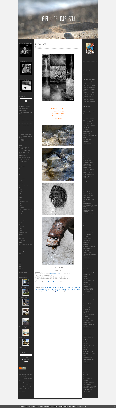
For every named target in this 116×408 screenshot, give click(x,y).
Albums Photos (23, 277)
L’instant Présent (22, 110)
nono (84, 201)
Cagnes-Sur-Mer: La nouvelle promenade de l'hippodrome (25, 327)
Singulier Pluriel (86, 219)
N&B (20, 215)
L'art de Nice (85, 154)
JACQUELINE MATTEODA (88, 280)
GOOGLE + (21, 132)
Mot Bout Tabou (86, 197)
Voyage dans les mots (87, 389)
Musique (21, 213)
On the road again (87, 203)
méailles (73, 289)
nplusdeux (85, 349)
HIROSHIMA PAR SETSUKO (25, 157)
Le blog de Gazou (86, 297)
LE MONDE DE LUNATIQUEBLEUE (87, 312)
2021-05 (20, 262)
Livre (20, 203)
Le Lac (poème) (86, 70)
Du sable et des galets (87, 143)
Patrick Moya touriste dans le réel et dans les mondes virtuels (90, 206)
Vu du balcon (86, 225)
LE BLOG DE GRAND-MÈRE (89, 299)
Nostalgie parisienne (87, 74)
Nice (20, 218)
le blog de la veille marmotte (88, 172)
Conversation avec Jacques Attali (90, 135)
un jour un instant (22, 240)
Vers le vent (85, 380)
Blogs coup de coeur (23, 178)
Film (20, 193)
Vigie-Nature (85, 223)
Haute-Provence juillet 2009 (50, 288)
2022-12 (20, 253)
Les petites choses (87, 322)
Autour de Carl (86, 127)
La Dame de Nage (87, 160)
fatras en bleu (86, 270)
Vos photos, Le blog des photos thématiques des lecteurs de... (89, 387)
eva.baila (85, 145)
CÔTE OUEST (86, 257)
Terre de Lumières (87, 113)
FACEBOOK (21, 127)
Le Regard (85, 316)
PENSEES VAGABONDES (88, 359)
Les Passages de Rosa (88, 320)
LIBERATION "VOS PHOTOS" (25, 134)
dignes (42, 291)
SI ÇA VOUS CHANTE (87, 368)
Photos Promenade (87, 363)
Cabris (20, 347)
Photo (20, 224)
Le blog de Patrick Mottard (88, 174)
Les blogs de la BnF (87, 181)
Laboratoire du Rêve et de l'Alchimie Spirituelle (88, 165)
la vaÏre (37, 291)
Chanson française (87, 252)
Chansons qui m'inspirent (24, 185)
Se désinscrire (25, 359)
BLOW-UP (85, 129)
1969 (20, 168)
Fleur (20, 195)
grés (78, 289)
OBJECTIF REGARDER (88, 351)
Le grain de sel (86, 305)
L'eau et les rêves (86, 68)
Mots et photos (22, 211)
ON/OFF (85, 355)
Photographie (21, 226)
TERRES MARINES (23, 155)
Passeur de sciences (87, 357)
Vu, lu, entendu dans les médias (25, 244)
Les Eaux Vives (86, 318)
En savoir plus (83, 406)
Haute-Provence (55, 274)
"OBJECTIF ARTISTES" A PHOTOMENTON (24, 148)
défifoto (20, 189)
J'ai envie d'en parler (87, 150)
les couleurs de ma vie (87, 183)
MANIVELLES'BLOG (87, 335)
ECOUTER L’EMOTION (88, 264)
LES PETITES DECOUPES (88, 324)
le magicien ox (86, 179)
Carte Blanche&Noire (23, 108)
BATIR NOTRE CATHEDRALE (25, 150)
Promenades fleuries (23, 232)
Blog (20, 176)
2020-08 (20, 268)
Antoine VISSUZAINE (87, 123)
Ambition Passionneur (87, 238)
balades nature (86, 242)
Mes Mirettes (86, 339)
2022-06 (20, 260)
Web (20, 246)
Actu (20, 170)
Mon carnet (85, 343)
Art (19, 172)
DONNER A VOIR (86, 141)
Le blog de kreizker (87, 301)
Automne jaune (86, 66)
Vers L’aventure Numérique (88, 382)
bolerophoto (85, 244)
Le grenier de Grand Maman (89, 307)
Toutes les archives (23, 272)
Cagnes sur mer (22, 181)
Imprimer (67, 291)
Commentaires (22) (41, 289)
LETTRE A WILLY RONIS (24, 159)
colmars (47, 291)
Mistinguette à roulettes (88, 195)
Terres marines (22, 307)
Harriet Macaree (86, 274)
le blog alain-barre (87, 167)
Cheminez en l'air (86, 133)
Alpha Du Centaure (87, 236)
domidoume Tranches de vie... (89, 261)
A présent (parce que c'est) (88, 232)
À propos (85, 58)
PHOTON (85, 208)
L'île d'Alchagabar (86, 284)
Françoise (86, 89)
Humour (20, 197)
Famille (20, 191)
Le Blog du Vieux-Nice (87, 303)
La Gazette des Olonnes (88, 162)
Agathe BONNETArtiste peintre (89, 234)
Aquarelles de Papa (23, 337)
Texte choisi (21, 238)
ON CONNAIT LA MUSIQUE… (89, 353)
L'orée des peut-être (87, 286)
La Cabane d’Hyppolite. (23, 297)
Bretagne (21, 180)
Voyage (20, 242)
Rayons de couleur (87, 365)
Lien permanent (75, 288)
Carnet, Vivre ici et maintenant (25, 183)
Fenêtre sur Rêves (87, 147)
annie (85, 85)
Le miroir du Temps (87, 309)
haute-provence (65, 289)
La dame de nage (86, 291)
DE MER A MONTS (23, 161)
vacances (57, 289)
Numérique (21, 222)
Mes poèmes (21, 207)
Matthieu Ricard (86, 191)
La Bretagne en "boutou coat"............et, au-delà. (88, 289)
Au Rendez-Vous (86, 240)
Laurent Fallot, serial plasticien (89, 296)
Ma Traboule (85, 330)
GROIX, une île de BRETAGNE (89, 272)
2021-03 (20, 264)
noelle (85, 83)
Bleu (20, 174)
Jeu (20, 199)
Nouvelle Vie (21, 220)
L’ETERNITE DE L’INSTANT (89, 328)
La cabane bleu (86, 158)
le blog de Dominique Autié (88, 111)
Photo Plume (86, 361)
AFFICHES (21, 316)
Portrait (20, 230)
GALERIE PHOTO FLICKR (24, 130)
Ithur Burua (85, 278)
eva (84, 81)
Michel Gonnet (86, 341)
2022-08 (20, 257)
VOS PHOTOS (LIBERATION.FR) (23, 140)
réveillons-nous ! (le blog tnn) (89, 216)
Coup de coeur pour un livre (88, 72)
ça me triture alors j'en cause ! (89, 246)
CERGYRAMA (86, 250)
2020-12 (20, 266)
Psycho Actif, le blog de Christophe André (88, 214)
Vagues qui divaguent (87, 378)
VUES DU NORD (86, 391)
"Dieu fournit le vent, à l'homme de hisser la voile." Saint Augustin (90, 121)
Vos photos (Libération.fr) (88, 384)
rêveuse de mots (86, 218)
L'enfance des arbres (87, 156)
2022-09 (20, 255)
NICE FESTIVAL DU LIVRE (88, 199)
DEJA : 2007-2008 (87, 139)
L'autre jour (85, 282)
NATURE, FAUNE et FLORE (89, 345)
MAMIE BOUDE (86, 333)
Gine (85, 92)
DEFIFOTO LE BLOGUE (24, 125)
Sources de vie (39, 47)
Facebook (59, 291)
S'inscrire (25, 357)
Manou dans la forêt (87, 189)
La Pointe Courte (22, 287)
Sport (20, 236)
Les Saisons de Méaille (23, 201)
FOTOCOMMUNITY (23, 128)
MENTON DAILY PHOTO (88, 337)
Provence (21, 234)
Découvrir (21, 187)
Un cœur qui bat (86, 376)
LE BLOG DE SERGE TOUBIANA (87, 177)
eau (53, 289)
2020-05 (20, 270)
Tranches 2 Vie (86, 374)
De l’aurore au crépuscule (88, 259)
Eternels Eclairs (86, 268)
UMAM (84, 221)
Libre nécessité (86, 326)
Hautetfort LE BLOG (87, 276)
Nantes (20, 216)
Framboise (86, 96)
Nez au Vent (85, 347)
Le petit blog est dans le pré (88, 314)
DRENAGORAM (86, 262)
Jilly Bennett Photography (88, 152)
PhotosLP (21, 115)
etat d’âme (85, 266)
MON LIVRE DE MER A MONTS (25, 209)
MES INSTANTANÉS (87, 193)
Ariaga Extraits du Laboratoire (89, 125)
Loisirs (20, 205)
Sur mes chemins (86, 370)
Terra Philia (85, 372)
